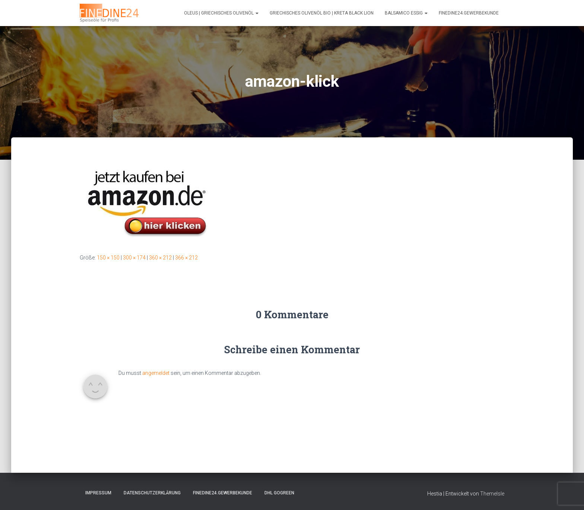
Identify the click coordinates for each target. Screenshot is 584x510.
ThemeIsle (492, 494)
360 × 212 (160, 258)
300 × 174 (134, 258)
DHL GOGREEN (279, 492)
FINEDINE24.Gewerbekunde (469, 13)
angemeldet (155, 373)
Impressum (98, 492)
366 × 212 (186, 258)
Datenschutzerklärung (152, 492)
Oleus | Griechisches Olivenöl (221, 13)
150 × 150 (108, 258)
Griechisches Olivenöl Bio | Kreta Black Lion (322, 13)
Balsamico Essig (406, 13)
